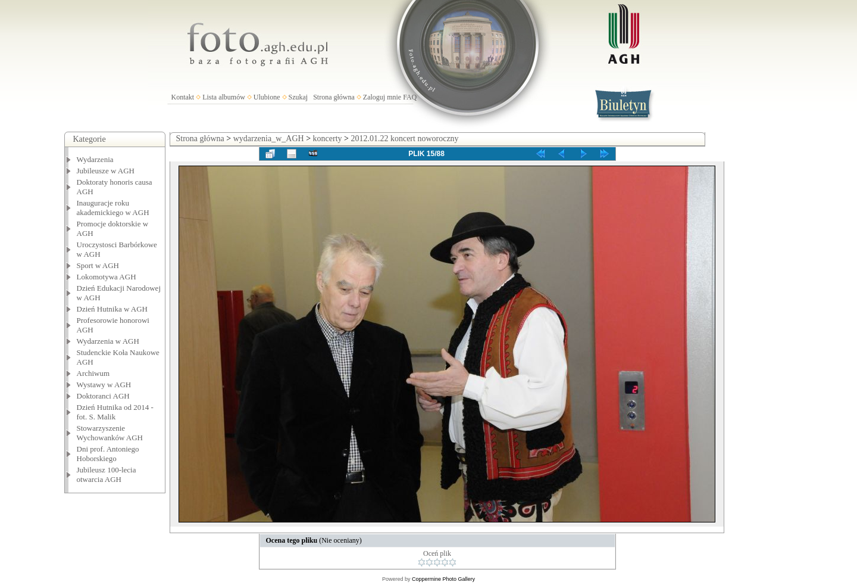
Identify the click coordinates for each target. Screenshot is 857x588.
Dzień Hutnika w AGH (112, 308)
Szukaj (298, 97)
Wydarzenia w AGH (108, 341)
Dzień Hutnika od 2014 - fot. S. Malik (115, 412)
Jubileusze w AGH (106, 170)
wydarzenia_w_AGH (268, 138)
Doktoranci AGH (103, 395)
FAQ (410, 97)
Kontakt (183, 97)
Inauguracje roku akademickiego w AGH (113, 207)
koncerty (327, 138)
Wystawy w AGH (104, 384)
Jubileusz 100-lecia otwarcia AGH (106, 474)
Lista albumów (223, 97)
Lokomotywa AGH (106, 276)
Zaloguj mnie (382, 97)
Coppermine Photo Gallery (443, 579)
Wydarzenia (95, 159)
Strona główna (334, 97)
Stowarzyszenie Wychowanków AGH (110, 433)
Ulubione (267, 97)
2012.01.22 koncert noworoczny (404, 138)
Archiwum (93, 373)
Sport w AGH (98, 265)
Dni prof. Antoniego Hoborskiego (108, 453)
